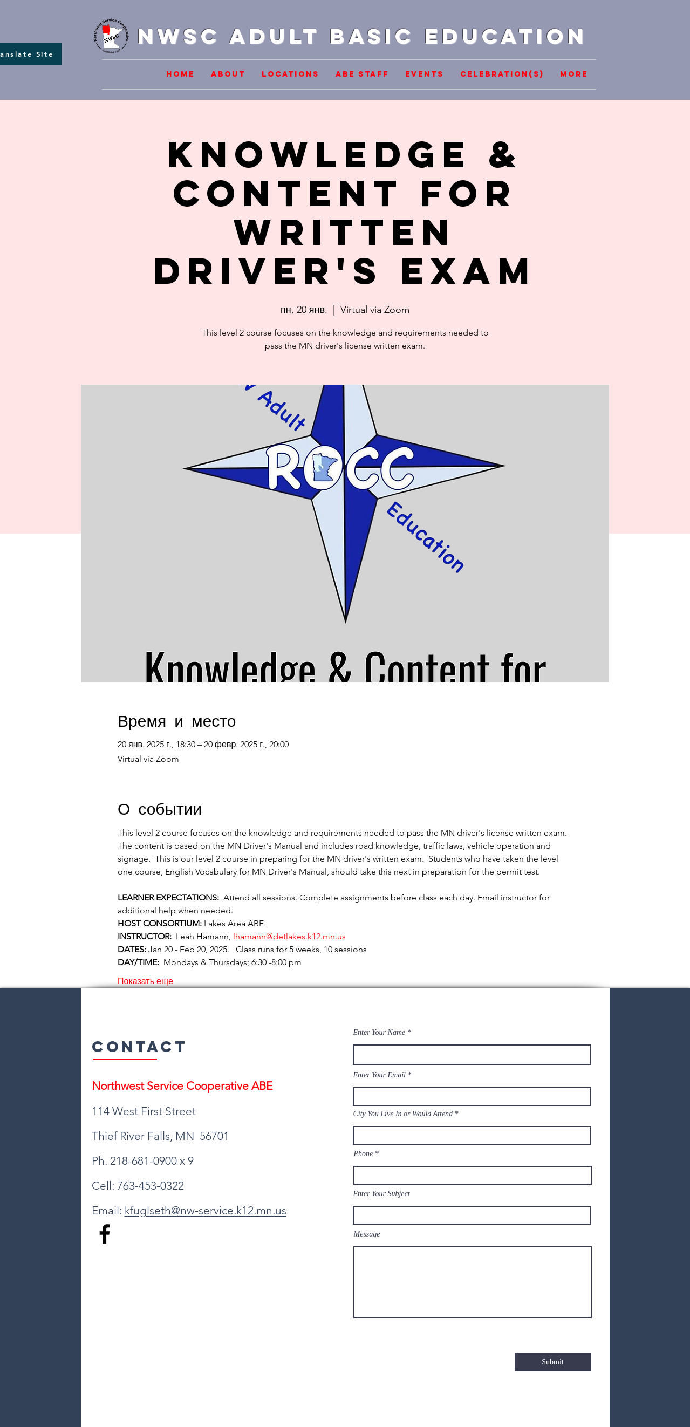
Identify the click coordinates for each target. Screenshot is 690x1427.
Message (367, 1234)
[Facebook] (105, 1234)
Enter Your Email (379, 1075)
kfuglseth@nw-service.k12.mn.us (205, 1210)
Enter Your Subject (381, 1194)
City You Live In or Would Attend (403, 1114)
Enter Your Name (380, 1032)
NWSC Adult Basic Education (362, 36)
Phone (363, 1154)
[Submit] (553, 1362)
